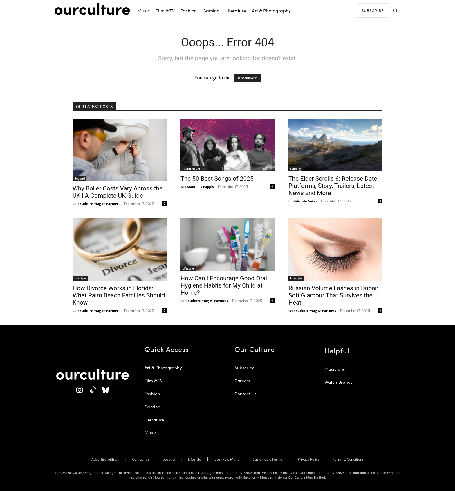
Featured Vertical (194, 169)
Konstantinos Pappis (197, 186)
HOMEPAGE (247, 78)
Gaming (295, 169)
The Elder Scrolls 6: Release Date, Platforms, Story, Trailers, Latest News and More (333, 186)
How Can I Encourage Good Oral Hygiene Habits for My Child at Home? (223, 285)
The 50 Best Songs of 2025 (217, 178)
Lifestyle (80, 278)
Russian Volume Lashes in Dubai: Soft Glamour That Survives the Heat (333, 295)
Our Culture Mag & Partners (96, 203)
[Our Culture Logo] (92, 9)
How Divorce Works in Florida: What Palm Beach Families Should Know (119, 295)
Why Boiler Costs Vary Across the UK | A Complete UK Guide (117, 192)
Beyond (79, 179)
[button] (395, 10)
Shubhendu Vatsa (302, 201)
